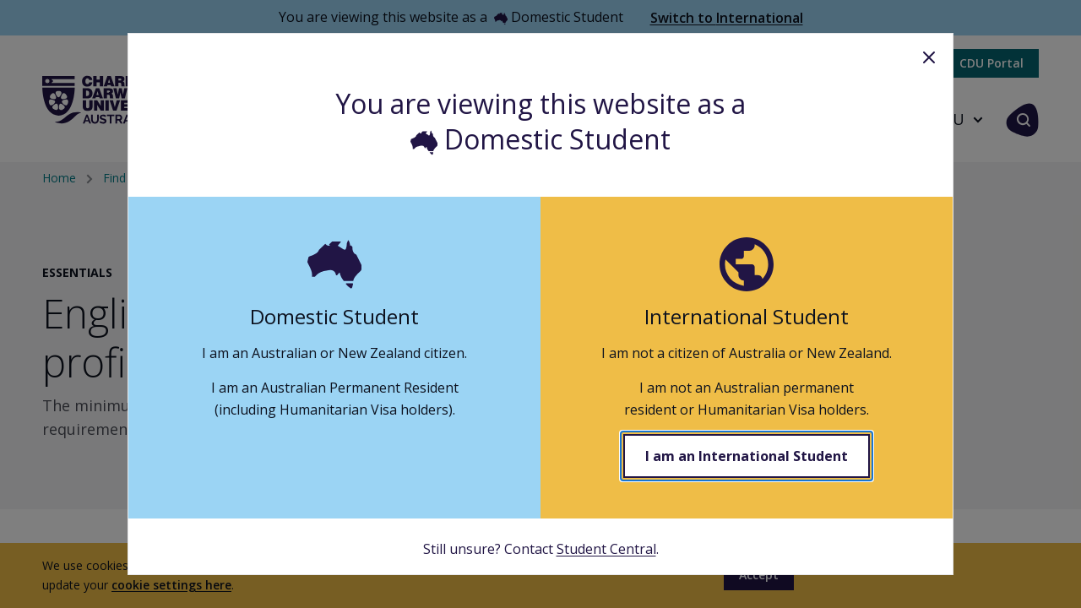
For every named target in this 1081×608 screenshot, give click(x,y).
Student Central (606, 549)
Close (929, 57)
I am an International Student (746, 456)
